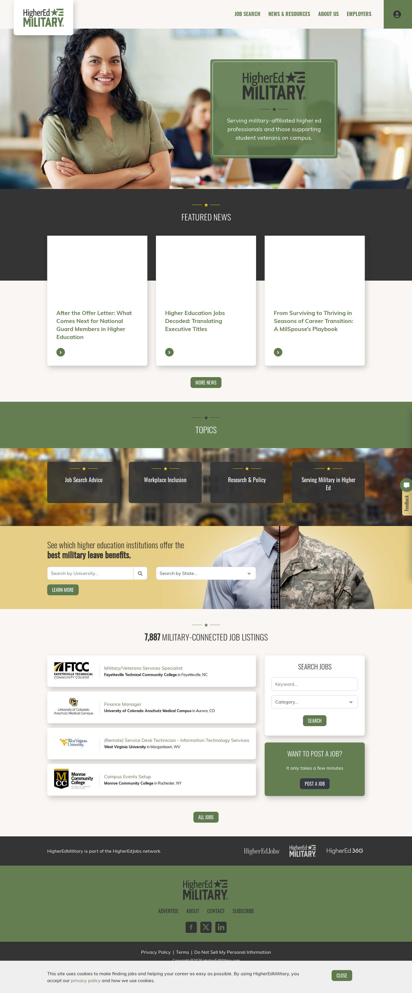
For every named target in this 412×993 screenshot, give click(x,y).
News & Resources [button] (289, 13)
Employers (359, 13)
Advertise (168, 911)
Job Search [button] (247, 13)
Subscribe (243, 911)
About (192, 911)
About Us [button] (328, 13)
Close (341, 975)
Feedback (406, 503)
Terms (182, 952)
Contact (216, 911)
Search (315, 720)
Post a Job (315, 783)
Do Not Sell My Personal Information (232, 952)
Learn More (63, 589)
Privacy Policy (156, 952)
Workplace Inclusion (165, 479)
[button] (397, 14)
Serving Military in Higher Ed (328, 483)
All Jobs (206, 817)
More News (206, 382)
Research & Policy (247, 479)
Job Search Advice (83, 479)
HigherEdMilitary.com (221, 960)
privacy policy (86, 980)
